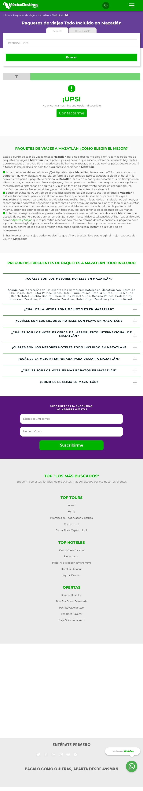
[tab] (71, 279)
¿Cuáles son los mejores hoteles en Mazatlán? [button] (81, 279)
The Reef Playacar (71, 614)
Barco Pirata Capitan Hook (72, 530)
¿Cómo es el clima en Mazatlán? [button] (88, 382)
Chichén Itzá (71, 524)
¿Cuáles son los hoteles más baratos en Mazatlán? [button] (79, 371)
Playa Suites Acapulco (71, 620)
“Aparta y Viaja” (21, 220)
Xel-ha (71, 511)
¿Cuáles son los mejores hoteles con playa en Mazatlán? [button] (76, 321)
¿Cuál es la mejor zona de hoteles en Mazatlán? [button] (80, 309)
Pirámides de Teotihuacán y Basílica (71, 518)
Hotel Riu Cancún (71, 569)
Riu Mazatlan (71, 556)
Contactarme (71, 113)
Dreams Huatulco (71, 595)
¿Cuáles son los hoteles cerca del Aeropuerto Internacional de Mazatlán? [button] (74, 335)
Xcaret (71, 505)
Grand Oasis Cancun (71, 550)
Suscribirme (71, 445)
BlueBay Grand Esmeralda (71, 601)
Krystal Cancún (71, 575)
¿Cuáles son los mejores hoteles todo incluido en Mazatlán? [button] (74, 348)
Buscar (71, 57)
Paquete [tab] (57, 31)
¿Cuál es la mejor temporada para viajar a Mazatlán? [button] (77, 359)
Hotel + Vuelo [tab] (82, 31)
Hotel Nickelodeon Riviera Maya (71, 562)
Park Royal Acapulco (71, 607)
